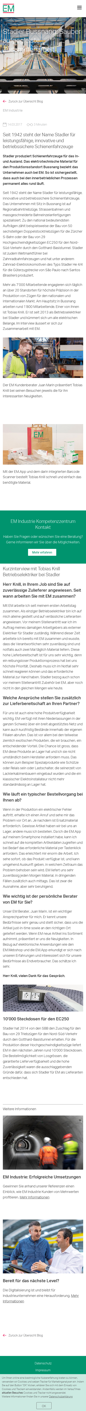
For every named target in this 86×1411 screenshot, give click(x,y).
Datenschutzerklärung (61, 1396)
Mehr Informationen (34, 1197)
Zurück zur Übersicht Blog (26, 101)
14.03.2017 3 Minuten (25, 124)
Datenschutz (43, 1363)
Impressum (43, 1370)
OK (44, 1406)
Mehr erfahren (42, 552)
